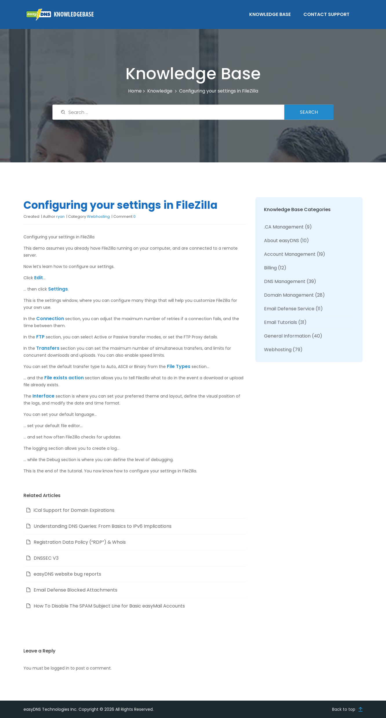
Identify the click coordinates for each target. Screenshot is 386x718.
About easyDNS (281, 240)
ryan (60, 216)
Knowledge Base (270, 14)
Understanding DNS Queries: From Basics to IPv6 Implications (103, 526)
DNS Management (284, 281)
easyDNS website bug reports (67, 574)
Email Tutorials (280, 322)
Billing (270, 267)
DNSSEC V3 (46, 558)
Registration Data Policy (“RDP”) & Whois (80, 542)
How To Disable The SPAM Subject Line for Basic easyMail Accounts (109, 606)
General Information (287, 336)
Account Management (290, 254)
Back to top (343, 709)
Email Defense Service (289, 308)
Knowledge (159, 91)
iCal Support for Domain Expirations (74, 510)
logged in (60, 668)
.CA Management (284, 227)
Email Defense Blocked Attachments (75, 590)
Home (135, 91)
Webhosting (98, 216)
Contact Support (326, 14)
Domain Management (289, 295)
